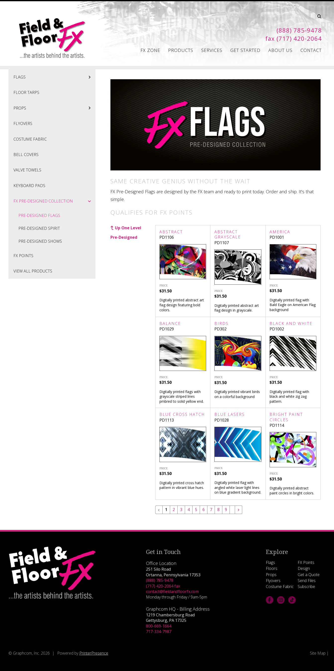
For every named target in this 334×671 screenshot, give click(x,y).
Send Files (307, 580)
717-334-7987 (158, 631)
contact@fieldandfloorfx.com (172, 591)
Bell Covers (26, 154)
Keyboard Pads (29, 185)
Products (180, 50)
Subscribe (306, 586)
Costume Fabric (30, 139)
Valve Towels (27, 170)
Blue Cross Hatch (182, 414)
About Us (280, 50)
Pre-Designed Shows (40, 241)
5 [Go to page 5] (196, 510)
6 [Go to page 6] (203, 510)
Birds (221, 323)
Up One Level (128, 228)
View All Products (32, 271)
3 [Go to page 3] (181, 510)
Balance (170, 323)
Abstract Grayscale (227, 234)
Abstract (171, 232)
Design (304, 568)
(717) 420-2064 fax (163, 586)
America (280, 232)
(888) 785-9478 (159, 580)
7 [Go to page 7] (211, 510)
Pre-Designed (123, 237)
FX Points (23, 255)
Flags (54, 77)
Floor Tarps (26, 92)
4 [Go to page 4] (189, 510)
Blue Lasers (229, 414)
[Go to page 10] (232, 508)
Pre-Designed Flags (39, 215)
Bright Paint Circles (286, 417)
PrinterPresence (93, 653)
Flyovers (22, 123)
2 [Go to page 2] (174, 510)
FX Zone (150, 50)
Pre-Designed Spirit (39, 228)
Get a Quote (309, 574)
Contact (311, 50)
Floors (271, 568)
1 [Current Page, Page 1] (166, 510)
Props (54, 108)
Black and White (291, 323)
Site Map (318, 653)
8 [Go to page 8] (218, 510)
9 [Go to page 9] (226, 510)
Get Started (245, 50)
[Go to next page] (238, 510)
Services (211, 50)
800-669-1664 (158, 626)
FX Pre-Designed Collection (54, 201)
